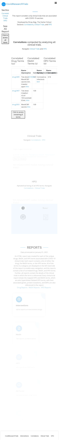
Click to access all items (5, 40)
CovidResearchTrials (11, 436)
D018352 (31, 81)
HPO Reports (46, 291)
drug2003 (15, 108)
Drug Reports (22, 291)
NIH (38, 86)
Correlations (6, 14)
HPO (5, 22)
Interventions (22, 308)
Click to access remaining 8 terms (18, 118)
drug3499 (15, 81)
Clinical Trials (39, 26)
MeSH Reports (34, 291)
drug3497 (15, 95)
